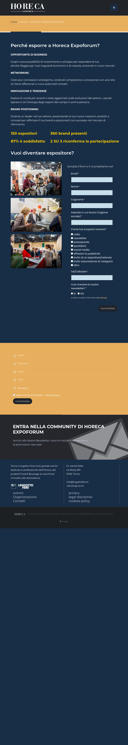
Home (14, 22)
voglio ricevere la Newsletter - (36, 395)
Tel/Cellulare (79, 271)
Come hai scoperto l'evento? (88, 229)
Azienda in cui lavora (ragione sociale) (89, 214)
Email (74, 173)
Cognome (77, 199)
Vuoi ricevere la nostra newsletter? (85, 286)
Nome (74, 186)
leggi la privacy (52, 395)
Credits (64, 522)
